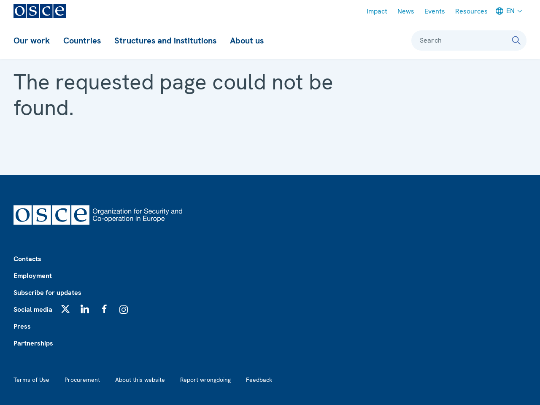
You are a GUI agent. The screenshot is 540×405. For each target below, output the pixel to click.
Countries (82, 40)
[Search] (516, 40)
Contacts (27, 258)
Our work (32, 40)
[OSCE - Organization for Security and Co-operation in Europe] (40, 11)
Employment (33, 275)
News (405, 11)
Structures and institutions (165, 40)
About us (247, 40)
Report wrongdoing (205, 379)
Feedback (259, 379)
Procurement (82, 379)
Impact (377, 11)
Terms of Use (31, 379)
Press (22, 326)
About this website (140, 379)
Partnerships (33, 343)
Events (434, 11)
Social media (33, 309)
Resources (471, 11)
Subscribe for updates (47, 292)
